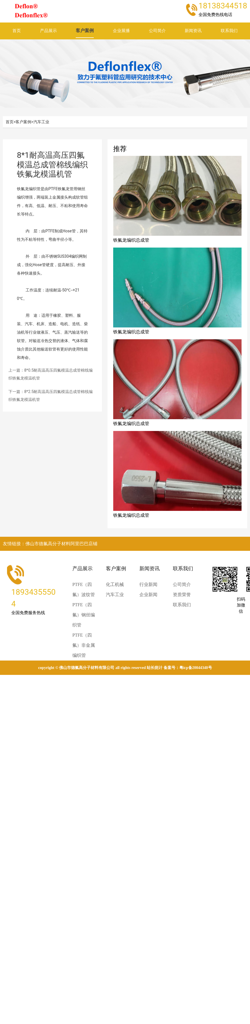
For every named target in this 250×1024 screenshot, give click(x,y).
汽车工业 (41, 122)
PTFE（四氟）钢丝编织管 (83, 614)
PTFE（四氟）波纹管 (83, 589)
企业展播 (121, 30)
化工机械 (115, 584)
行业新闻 (148, 584)
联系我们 (229, 30)
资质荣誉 (182, 594)
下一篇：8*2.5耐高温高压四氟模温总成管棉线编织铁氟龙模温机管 (50, 395)
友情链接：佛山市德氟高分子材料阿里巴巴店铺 (50, 543)
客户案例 (85, 30)
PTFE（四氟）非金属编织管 (83, 645)
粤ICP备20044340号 (195, 668)
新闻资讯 (193, 30)
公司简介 (157, 30)
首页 (16, 30)
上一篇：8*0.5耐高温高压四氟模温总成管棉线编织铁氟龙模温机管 (50, 374)
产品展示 (48, 30)
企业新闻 (148, 594)
